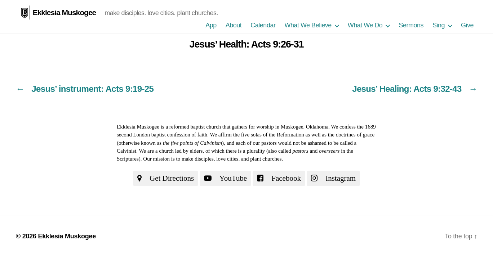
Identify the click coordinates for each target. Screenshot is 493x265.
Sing (438, 25)
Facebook (279, 178)
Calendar (262, 25)
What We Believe (307, 25)
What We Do (365, 25)
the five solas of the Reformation (268, 135)
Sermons (411, 25)
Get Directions (165, 178)
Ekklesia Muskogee (64, 12)
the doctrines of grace (351, 135)
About (234, 25)
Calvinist (126, 151)
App (211, 25)
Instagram (333, 178)
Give (467, 25)
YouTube (225, 178)
